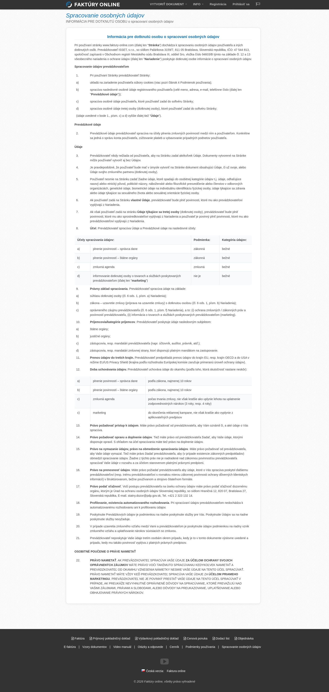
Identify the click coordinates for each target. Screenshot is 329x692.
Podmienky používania (200, 647)
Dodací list (221, 638)
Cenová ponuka (196, 638)
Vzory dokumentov (94, 647)
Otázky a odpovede (150, 647)
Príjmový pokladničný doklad (110, 638)
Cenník (174, 647)
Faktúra (78, 638)
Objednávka (244, 638)
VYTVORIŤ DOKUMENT (175, 4)
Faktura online (176, 671)
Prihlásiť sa (242, 4)
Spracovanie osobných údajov (241, 647)
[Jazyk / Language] (258, 4)
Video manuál (122, 647)
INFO (202, 4)
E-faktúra (70, 647)
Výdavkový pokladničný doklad (157, 638)
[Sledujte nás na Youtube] (164, 661)
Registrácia (221, 4)
